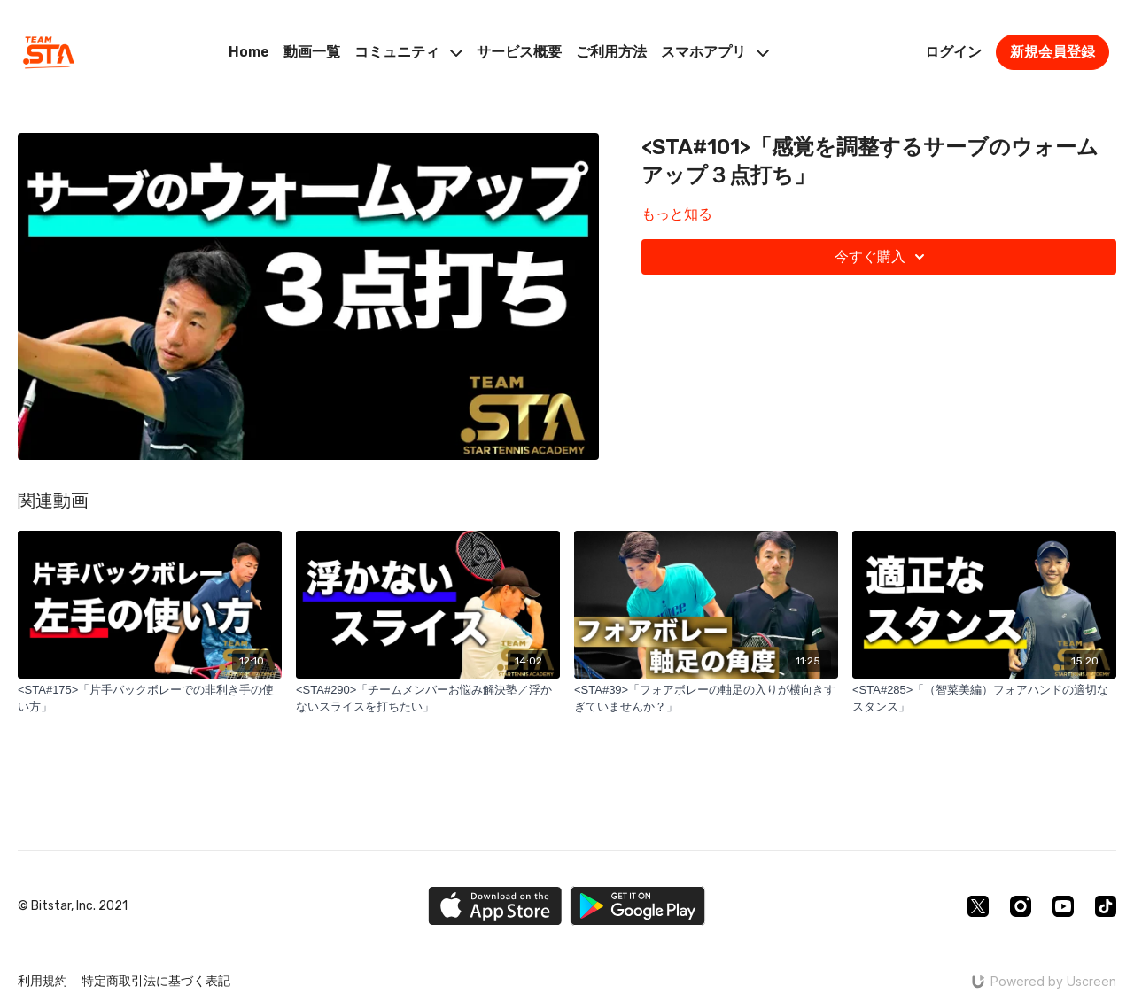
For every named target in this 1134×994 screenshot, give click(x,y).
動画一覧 (312, 51)
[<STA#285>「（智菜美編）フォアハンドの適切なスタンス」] (984, 698)
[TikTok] (1105, 906)
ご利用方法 (611, 51)
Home (249, 51)
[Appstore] (495, 906)
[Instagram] (1020, 906)
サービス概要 (519, 51)
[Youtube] (1063, 906)
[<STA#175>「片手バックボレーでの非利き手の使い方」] (150, 698)
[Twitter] (978, 906)
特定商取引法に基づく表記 (156, 981)
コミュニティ (408, 51)
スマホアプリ (715, 51)
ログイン (953, 51)
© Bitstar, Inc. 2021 (73, 906)
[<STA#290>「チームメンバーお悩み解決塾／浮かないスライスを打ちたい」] (428, 698)
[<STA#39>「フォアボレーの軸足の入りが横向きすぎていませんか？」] (706, 698)
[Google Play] (638, 906)
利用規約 (42, 981)
